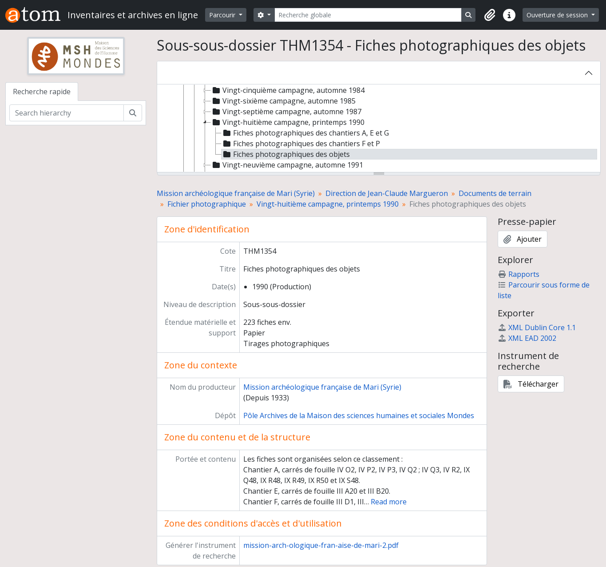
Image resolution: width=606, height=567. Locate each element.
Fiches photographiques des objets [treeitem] (286, 154)
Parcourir (223, 15)
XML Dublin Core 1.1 (537, 327)
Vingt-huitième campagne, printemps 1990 (328, 204)
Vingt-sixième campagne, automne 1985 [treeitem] (283, 101)
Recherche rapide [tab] (42, 91)
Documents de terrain (495, 193)
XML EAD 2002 (527, 338)
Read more (389, 502)
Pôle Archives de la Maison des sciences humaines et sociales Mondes (358, 415)
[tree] (378, 128)
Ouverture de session (558, 15)
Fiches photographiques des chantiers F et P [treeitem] (301, 143)
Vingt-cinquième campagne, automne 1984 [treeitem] (287, 90)
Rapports (518, 274)
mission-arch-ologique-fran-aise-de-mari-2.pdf (321, 545)
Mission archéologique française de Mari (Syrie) (236, 193)
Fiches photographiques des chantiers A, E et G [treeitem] (305, 133)
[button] (489, 15)
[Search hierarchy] (66, 112)
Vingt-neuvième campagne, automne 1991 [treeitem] (287, 165)
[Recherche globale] (368, 15)
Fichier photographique (206, 204)
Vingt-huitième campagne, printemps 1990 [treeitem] (287, 122)
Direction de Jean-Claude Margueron (386, 193)
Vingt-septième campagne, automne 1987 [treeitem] (286, 111)
